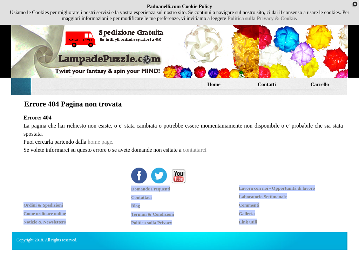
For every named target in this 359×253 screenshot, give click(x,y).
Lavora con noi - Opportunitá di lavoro (277, 188)
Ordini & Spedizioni (43, 205)
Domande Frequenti (150, 189)
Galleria (247, 213)
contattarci (195, 150)
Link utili (248, 222)
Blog (135, 205)
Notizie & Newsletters (44, 222)
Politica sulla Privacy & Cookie (262, 18)
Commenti (249, 205)
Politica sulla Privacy (151, 222)
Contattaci (141, 197)
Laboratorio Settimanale (263, 196)
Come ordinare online (44, 213)
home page (100, 142)
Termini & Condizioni (152, 214)
